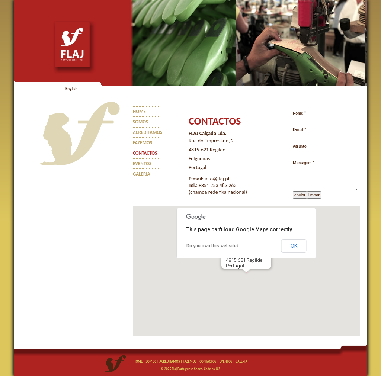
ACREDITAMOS (148, 132)
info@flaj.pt (217, 179)
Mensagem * (303, 162)
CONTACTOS (145, 153)
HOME (139, 111)
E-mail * (299, 129)
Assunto (300, 146)
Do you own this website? (212, 245)
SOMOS (140, 122)
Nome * (299, 113)
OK (294, 246)
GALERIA (141, 174)
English (71, 88)
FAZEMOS (142, 142)
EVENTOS (142, 163)
